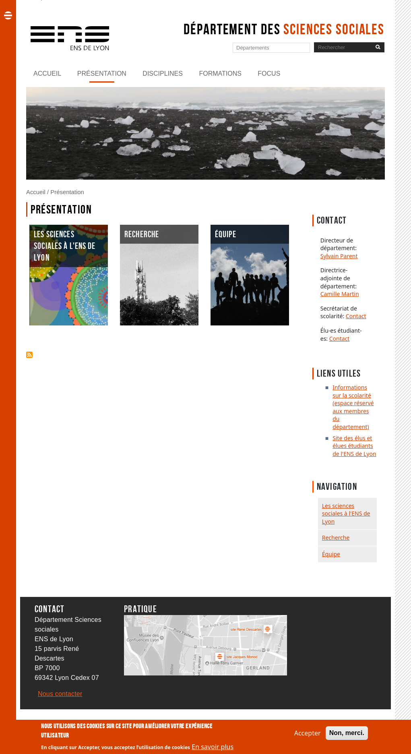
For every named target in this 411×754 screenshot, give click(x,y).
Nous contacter (60, 693)
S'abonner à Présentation (29, 355)
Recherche (336, 537)
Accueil (47, 73)
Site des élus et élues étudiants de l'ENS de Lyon (354, 446)
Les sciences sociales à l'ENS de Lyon (346, 513)
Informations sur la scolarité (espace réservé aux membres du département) (353, 407)
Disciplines (163, 73)
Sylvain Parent (339, 256)
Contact (356, 316)
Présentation (101, 73)
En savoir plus (212, 746)
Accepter (307, 733)
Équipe (331, 554)
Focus (269, 73)
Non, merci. (346, 732)
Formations (220, 73)
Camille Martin (339, 294)
